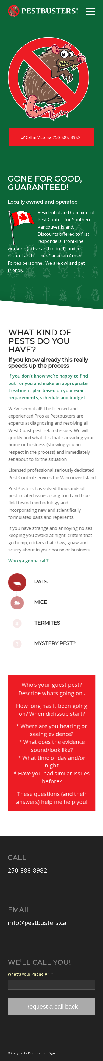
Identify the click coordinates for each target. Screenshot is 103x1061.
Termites (42, 623)
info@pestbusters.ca (37, 922)
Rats (36, 582)
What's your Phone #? (30, 974)
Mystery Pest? (50, 643)
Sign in (54, 1053)
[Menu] (87, 11)
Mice (35, 602)
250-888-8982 (27, 870)
